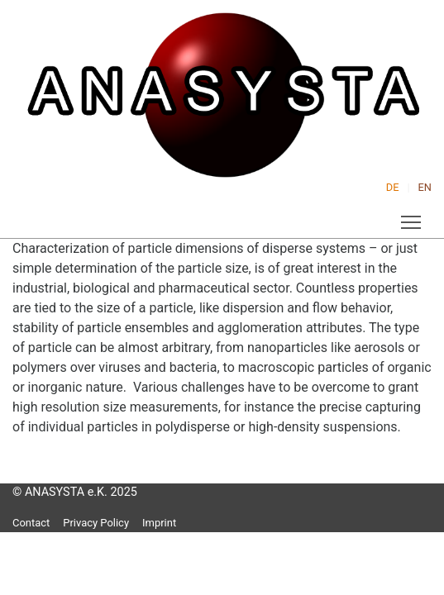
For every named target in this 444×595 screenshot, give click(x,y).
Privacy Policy (96, 522)
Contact (31, 522)
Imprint (159, 522)
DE (392, 187)
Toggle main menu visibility (412, 219)
